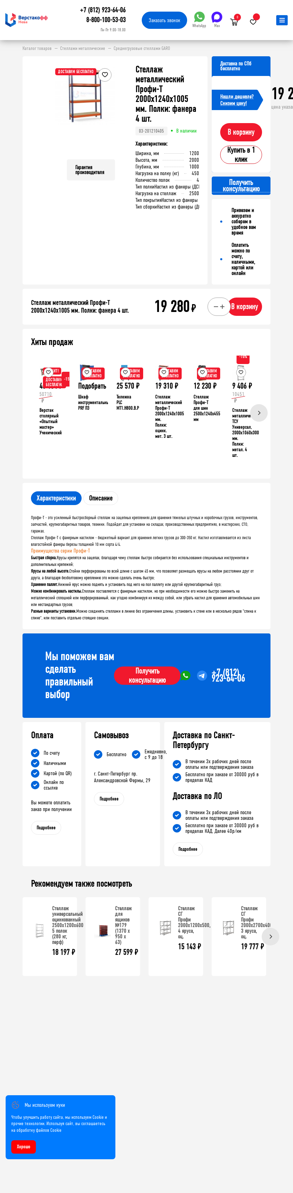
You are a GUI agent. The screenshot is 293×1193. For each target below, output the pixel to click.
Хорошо (23, 1147)
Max (216, 20)
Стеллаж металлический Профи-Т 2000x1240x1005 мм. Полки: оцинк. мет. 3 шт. (169, 416)
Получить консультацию (147, 675)
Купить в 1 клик (241, 155)
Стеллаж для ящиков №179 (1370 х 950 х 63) (123, 925)
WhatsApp (199, 20)
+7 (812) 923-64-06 (103, 10)
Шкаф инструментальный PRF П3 (94, 402)
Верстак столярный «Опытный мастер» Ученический (50, 421)
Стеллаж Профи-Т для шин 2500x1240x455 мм (206, 408)
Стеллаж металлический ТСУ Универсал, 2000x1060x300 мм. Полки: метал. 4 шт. (245, 432)
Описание (101, 498)
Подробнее (46, 828)
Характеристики (56, 498)
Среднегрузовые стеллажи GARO (142, 48)
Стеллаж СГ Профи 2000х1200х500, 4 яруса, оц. (194, 922)
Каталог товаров (37, 48)
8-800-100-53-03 (106, 19)
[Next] (259, 413)
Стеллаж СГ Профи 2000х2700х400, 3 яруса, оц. (257, 922)
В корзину (241, 132)
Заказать (164, 20)
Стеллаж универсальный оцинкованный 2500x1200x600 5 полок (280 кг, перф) (67, 925)
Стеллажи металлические (82, 48)
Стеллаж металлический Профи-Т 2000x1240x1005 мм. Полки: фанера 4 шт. (80, 306)
